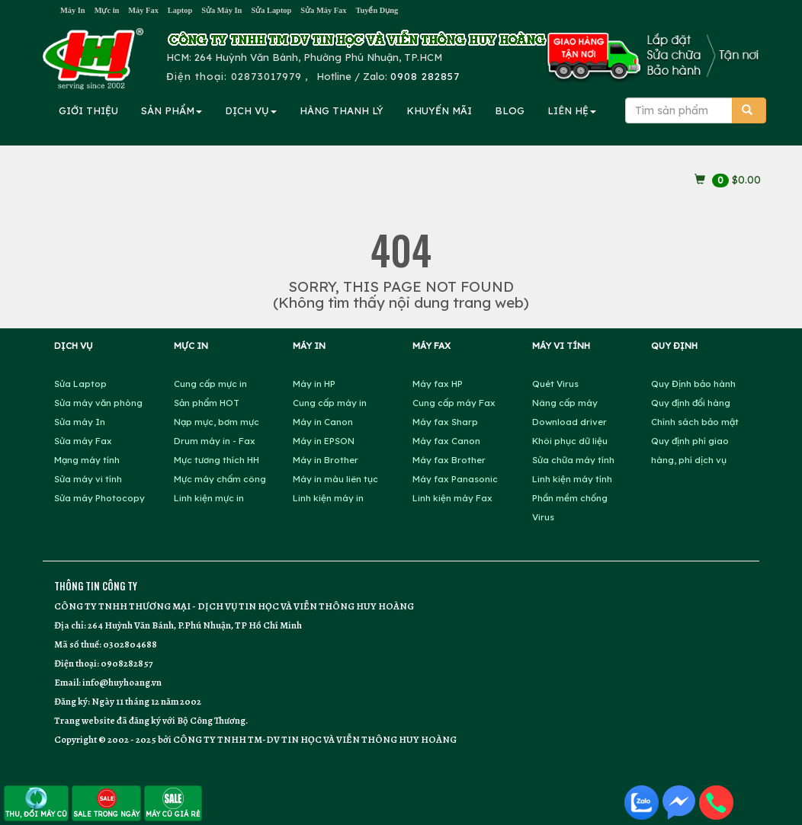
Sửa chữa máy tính (573, 459)
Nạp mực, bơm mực (216, 421)
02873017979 (266, 76)
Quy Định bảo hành (693, 383)
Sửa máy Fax (83, 440)
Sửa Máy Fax (323, 10)
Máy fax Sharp (445, 421)
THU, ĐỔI (36, 802)
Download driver (569, 421)
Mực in (107, 10)
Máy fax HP (437, 383)
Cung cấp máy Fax (454, 402)
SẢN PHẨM (171, 110)
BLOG (510, 110)
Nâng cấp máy (565, 402)
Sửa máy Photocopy (99, 498)
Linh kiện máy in (328, 498)
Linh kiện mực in (209, 498)
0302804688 (130, 644)
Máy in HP (314, 383)
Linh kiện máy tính (572, 478)
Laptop (180, 10)
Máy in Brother (325, 459)
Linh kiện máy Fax (452, 498)
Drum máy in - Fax (214, 440)
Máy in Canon (323, 421)
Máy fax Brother (449, 459)
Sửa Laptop (271, 10)
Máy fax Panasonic (455, 478)
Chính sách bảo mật (695, 421)
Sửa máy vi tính (88, 478)
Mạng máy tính (87, 459)
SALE (106, 802)
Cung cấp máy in (330, 402)
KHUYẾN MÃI (439, 110)
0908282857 (126, 663)
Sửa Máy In (221, 10)
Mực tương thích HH (216, 459)
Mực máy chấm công (220, 478)
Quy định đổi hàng (690, 402)
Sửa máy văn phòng (98, 402)
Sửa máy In (79, 421)
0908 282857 (425, 76)
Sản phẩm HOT (206, 402)
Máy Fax (143, 10)
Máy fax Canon (446, 440)
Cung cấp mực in (210, 383)
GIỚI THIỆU (88, 110)
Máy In (72, 10)
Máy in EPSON (323, 440)
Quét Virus (555, 383)
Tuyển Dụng (376, 10)
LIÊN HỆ (571, 110)
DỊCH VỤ (251, 110)
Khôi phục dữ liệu (570, 440)
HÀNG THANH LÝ (341, 110)
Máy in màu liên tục (335, 478)
